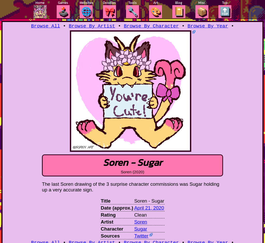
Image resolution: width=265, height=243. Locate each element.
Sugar (140, 229)
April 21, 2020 (149, 208)
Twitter (141, 236)
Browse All (45, 26)
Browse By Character (151, 26)
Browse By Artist (92, 26)
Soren (140, 222)
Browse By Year (208, 26)
